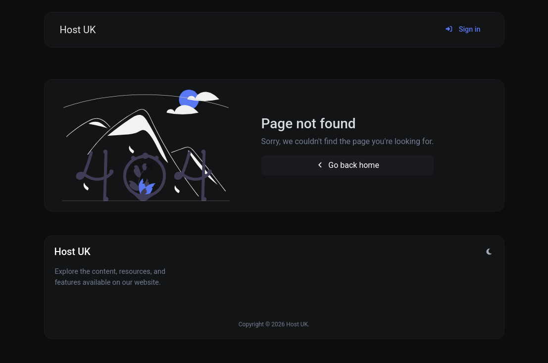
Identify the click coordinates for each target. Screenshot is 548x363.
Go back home (347, 165)
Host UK (78, 30)
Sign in (462, 29)
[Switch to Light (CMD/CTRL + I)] (489, 252)
